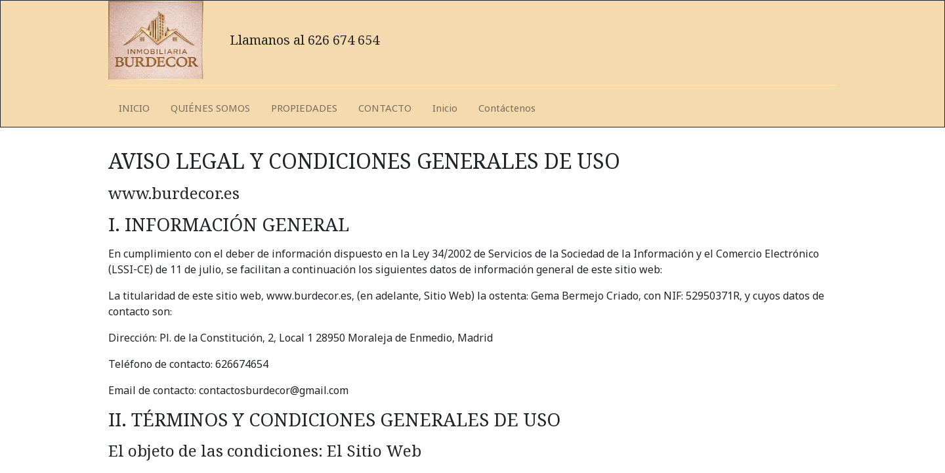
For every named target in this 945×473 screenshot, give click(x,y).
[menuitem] (134, 109)
